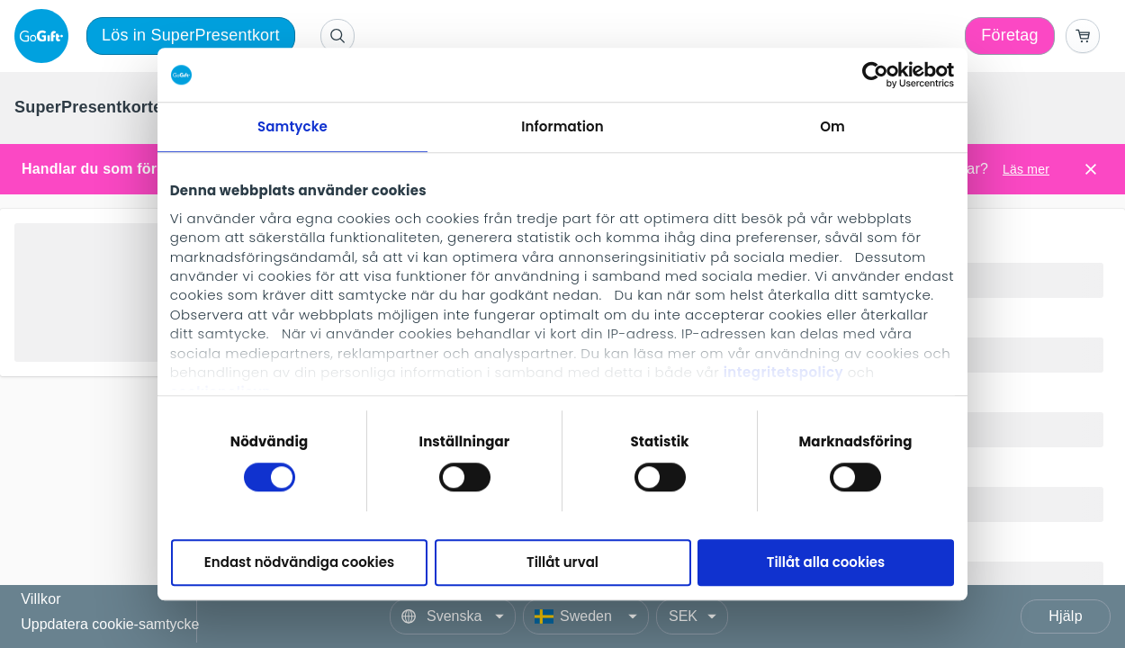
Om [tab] (832, 126)
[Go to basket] (1083, 36)
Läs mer (1026, 169)
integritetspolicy (783, 372)
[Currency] (692, 616)
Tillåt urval (562, 563)
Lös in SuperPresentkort (191, 35)
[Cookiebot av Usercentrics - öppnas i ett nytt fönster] (875, 74)
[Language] (453, 616)
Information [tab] (562, 126)
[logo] (45, 36)
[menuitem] (91, 108)
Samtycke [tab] (292, 126)
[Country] (586, 616)
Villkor (41, 600)
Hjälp (1065, 616)
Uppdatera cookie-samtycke (110, 624)
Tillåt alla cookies (826, 563)
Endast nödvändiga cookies (299, 563)
